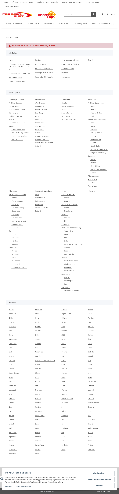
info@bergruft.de (92, 2)
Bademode (39, 129)
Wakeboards (40, 103)
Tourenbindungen (19, 208)
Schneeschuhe (17, 224)
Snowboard (13, 247)
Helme (37, 133)
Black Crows (39, 415)
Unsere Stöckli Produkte (44, 77)
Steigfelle (15, 214)
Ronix (11, 377)
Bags (37, 194)
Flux (10, 364)
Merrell (11, 398)
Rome (90, 377)
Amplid (38, 436)
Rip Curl (91, 326)
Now (10, 394)
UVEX (90, 343)
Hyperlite (38, 309)
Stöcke (11, 126)
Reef (63, 326)
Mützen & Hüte (96, 113)
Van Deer (15, 237)
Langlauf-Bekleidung (98, 153)
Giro (63, 364)
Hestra (11, 369)
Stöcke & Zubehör (18, 123)
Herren (93, 109)
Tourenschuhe (17, 201)
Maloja (37, 394)
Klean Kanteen (14, 373)
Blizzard (38, 403)
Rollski (11, 119)
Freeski (14, 198)
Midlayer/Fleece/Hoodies (73, 244)
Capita (11, 420)
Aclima (90, 432)
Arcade (11, 441)
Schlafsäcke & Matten (17, 109)
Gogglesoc (13, 449)
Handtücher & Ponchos (44, 143)
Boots (14, 257)
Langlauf (15, 244)
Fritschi (38, 369)
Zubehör (38, 146)
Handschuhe (95, 146)
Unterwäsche (96, 139)
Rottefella (12, 386)
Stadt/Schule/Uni (41, 208)
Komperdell (65, 373)
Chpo (90, 348)
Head (37, 428)
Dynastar (91, 407)
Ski (10, 231)
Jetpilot (90, 309)
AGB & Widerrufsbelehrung (71, 64)
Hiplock (64, 369)
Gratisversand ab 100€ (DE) (72, 2)
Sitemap (64, 73)
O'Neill (11, 318)
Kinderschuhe (69, 264)
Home (6, 2)
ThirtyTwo (12, 343)
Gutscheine (93, 191)
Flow (89, 360)
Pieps (63, 322)
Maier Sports (93, 428)
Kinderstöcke (69, 271)
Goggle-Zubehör (67, 106)
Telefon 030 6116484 (11, 6)
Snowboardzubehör (19, 267)
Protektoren (65, 116)
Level (37, 314)
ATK (62, 441)
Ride (63, 386)
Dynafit (90, 356)
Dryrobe (38, 356)
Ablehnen (98, 486)
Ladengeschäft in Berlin (44, 73)
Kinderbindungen (71, 261)
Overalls (94, 129)
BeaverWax (39, 445)
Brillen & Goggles (68, 194)
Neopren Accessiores (43, 136)
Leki (62, 420)
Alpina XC (12, 436)
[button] (102, 14)
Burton (37, 420)
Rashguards (39, 123)
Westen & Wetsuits (71, 291)
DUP (63, 356)
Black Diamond (93, 403)
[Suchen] (77, 14)
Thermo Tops (40, 126)
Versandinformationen (44, 68)
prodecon (12, 326)
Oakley (64, 394)
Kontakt (38, 60)
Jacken (93, 123)
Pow (89, 322)
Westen (38, 116)
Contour (38, 407)
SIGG (63, 335)
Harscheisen (16, 211)
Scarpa (64, 331)
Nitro (63, 449)
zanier (63, 348)
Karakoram (92, 381)
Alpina (37, 432)
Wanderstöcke (17, 139)
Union (63, 343)
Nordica (91, 386)
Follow (37, 364)
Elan (89, 411)
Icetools (64, 309)
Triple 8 (38, 343)
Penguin (12, 322)
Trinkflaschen (14, 106)
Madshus (65, 428)
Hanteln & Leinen (41, 139)
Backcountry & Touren (17, 194)
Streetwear (92, 156)
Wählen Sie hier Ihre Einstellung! (98, 480)
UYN (10, 348)
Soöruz (37, 381)
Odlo (37, 318)
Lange (90, 373)
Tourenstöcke (17, 218)
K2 (62, 424)
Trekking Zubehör (15, 116)
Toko (10, 411)
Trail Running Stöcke (19, 136)
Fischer (11, 415)
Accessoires (92, 179)
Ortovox (64, 318)
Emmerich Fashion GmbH (45, 360)
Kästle (37, 373)
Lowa (63, 377)
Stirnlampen (13, 113)
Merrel (37, 449)
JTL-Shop (107, 491)
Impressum (10, 487)
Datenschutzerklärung (23, 487)
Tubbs (11, 403)
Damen (93, 106)
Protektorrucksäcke (68, 119)
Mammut (12, 390)
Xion (37, 348)
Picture (38, 398)
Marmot (91, 390)
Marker (64, 390)
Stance (37, 339)
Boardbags (39, 113)
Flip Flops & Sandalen (99, 169)
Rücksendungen (67, 68)
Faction (90, 445)
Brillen (66, 198)
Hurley (11, 309)
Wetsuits (38, 119)
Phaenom (91, 449)
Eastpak (12, 360)
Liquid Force (66, 314)
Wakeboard (65, 287)
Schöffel (91, 331)
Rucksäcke (39, 204)
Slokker (90, 335)
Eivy (10, 407)
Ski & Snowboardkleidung (71, 228)
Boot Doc (64, 415)
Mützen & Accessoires (99, 149)
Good (90, 364)
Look (37, 377)
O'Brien (91, 314)
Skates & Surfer (41, 109)
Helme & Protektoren (69, 204)
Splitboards (16, 264)
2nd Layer (94, 136)
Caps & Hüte (95, 166)
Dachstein (65, 445)
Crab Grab (39, 352)
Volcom (64, 411)
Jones (90, 369)
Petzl (37, 322)
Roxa (10, 331)
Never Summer (67, 398)
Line (63, 381)
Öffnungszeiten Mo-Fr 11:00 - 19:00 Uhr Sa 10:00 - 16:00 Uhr (35, 2)
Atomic (11, 445)
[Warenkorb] (111, 14)
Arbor (90, 436)
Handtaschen (40, 198)
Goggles (64, 103)
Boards (14, 251)
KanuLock (12, 314)
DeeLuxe (64, 403)
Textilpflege (92, 186)
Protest (38, 326)
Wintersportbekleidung (97, 119)
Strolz (63, 339)
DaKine (64, 352)
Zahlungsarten (40, 64)
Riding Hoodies (96, 133)
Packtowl (91, 318)
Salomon (12, 381)
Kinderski (67, 267)
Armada (38, 441)
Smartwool (13, 339)
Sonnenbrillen (66, 113)
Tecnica (91, 398)
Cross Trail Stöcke (18, 129)
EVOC (63, 360)
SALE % (90, 60)
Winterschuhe (93, 176)
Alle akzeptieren (98, 474)
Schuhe (67, 218)
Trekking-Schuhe (15, 103)
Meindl (11, 424)
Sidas (37, 335)
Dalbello (91, 352)
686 (62, 432)
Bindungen (39, 106)
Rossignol (39, 411)
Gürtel (93, 182)
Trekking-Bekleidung (96, 103)
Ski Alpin (15, 241)
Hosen (93, 126)
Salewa (38, 331)
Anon (63, 436)
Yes (36, 386)
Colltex (90, 394)
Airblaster (12, 432)
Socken (93, 116)
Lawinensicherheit (19, 221)
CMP (10, 352)
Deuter (11, 356)
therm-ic (91, 339)
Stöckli (14, 234)
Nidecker (91, 420)
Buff (89, 415)
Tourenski (15, 204)
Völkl (10, 428)
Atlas (90, 441)
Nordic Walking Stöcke (20, 133)
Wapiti (37, 453)
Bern (37, 424)
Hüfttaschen (40, 201)
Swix (63, 407)
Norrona (38, 390)
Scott (11, 335)
